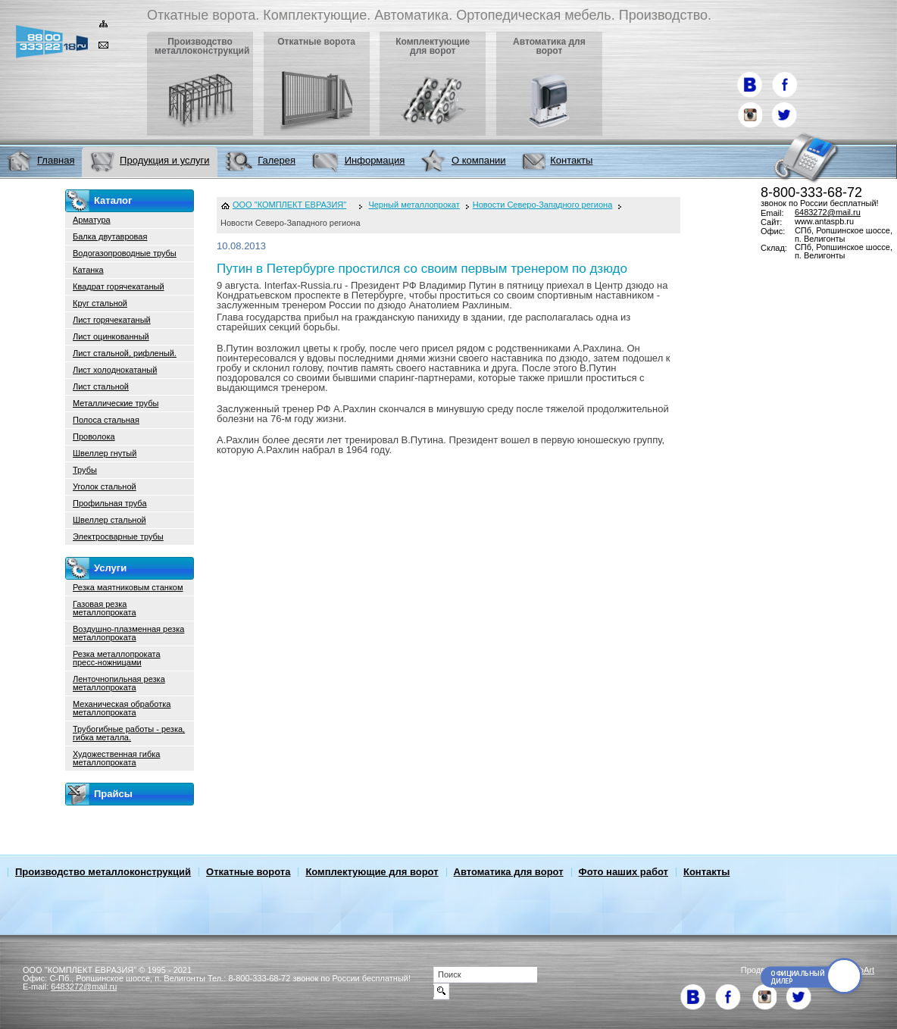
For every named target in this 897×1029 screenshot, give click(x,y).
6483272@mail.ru (828, 212)
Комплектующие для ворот (371, 871)
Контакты (706, 871)
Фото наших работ (623, 871)
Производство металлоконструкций (103, 871)
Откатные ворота (248, 871)
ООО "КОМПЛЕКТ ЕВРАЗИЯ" (289, 205)
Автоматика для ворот (509, 871)
